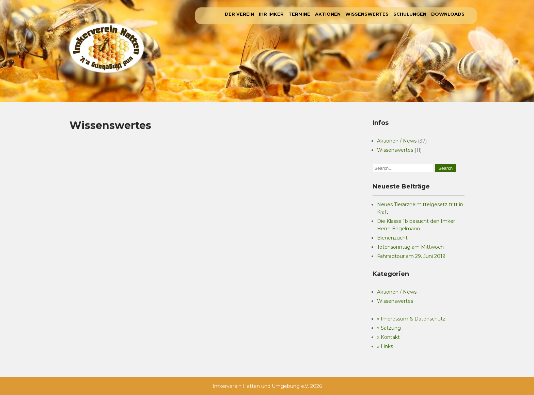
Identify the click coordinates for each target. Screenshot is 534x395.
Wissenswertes (367, 14)
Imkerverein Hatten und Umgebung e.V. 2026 (267, 386)
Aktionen (328, 14)
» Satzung (389, 328)
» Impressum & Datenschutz (411, 319)
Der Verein (239, 14)
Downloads (448, 14)
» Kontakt (388, 337)
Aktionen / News (397, 141)
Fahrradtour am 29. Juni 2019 (411, 256)
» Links (385, 346)
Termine (299, 14)
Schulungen (409, 14)
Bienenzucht (392, 238)
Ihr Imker (271, 14)
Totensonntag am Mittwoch (410, 247)
